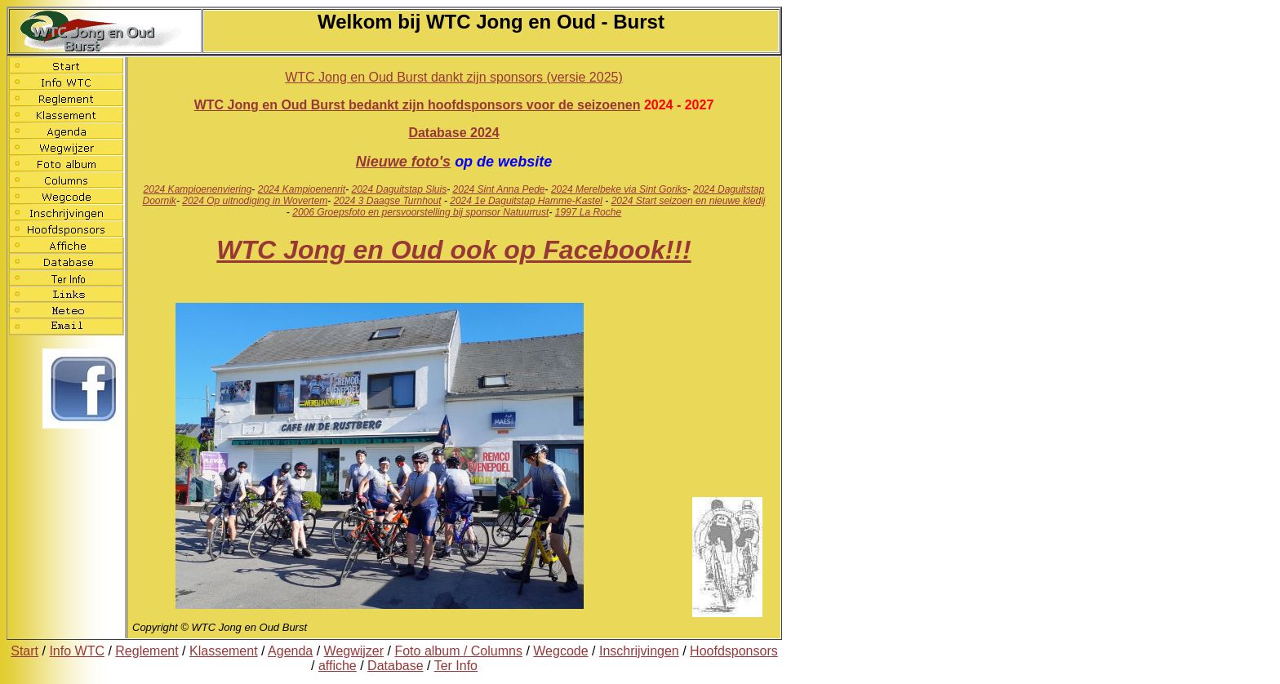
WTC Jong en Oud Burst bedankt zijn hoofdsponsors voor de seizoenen (417, 105)
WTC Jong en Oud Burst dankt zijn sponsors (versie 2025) (454, 77)
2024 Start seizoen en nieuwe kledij (688, 201)
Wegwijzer (354, 651)
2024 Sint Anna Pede (499, 189)
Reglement (146, 651)
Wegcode (560, 651)
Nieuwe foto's (403, 161)
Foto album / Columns (458, 651)
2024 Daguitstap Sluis (399, 189)
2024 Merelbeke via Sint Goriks (619, 189)
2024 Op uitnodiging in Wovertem (254, 201)
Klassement (223, 651)
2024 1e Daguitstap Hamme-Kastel (526, 201)
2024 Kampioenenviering (198, 189)
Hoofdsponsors (734, 651)
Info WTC (76, 651)
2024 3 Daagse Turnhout (388, 201)
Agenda (290, 651)
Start (24, 651)
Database (395, 666)
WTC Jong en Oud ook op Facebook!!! (453, 249)
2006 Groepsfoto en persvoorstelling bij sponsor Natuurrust (420, 212)
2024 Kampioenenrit (301, 189)
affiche (337, 666)
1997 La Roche (588, 212)
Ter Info (456, 666)
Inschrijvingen (639, 651)
